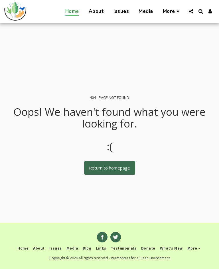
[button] (191, 11)
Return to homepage (109, 168)
